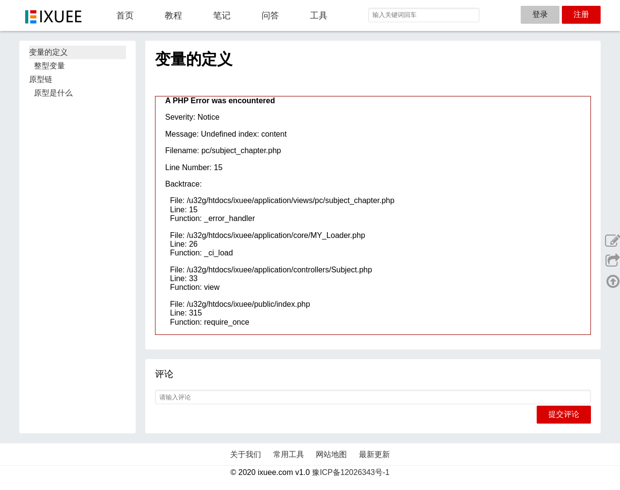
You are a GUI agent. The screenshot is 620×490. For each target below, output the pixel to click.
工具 (318, 15)
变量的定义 (48, 52)
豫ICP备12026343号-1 (350, 472)
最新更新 (374, 454)
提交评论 (563, 414)
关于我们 (245, 454)
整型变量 (49, 66)
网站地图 (331, 454)
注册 (581, 14)
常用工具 (288, 454)
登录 (540, 14)
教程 (173, 15)
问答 (270, 15)
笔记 (222, 15)
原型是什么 (53, 93)
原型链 (40, 79)
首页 (125, 15)
